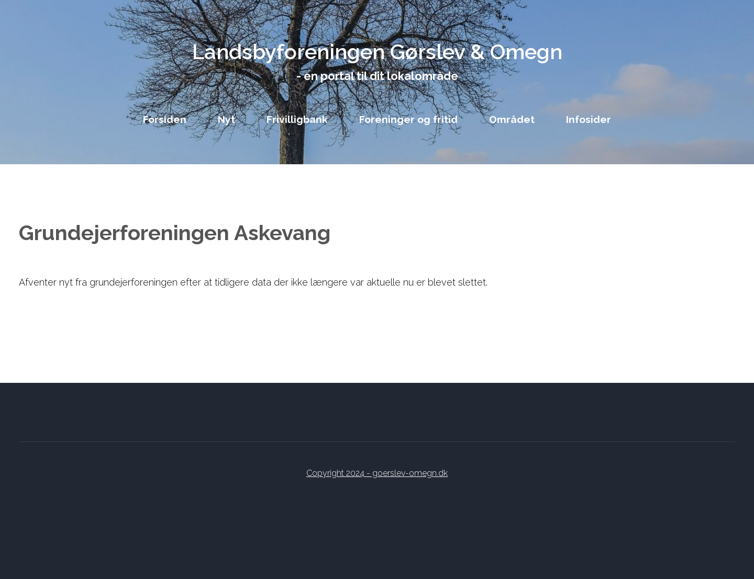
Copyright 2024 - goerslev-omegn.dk (377, 473)
